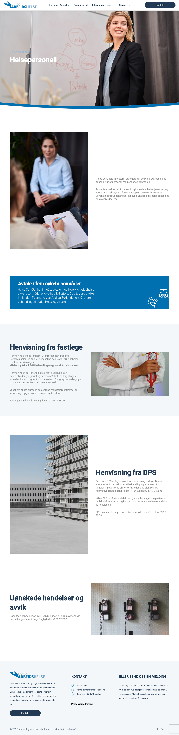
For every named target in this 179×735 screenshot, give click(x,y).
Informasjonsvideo (102, 5)
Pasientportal (81, 5)
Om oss (123, 5)
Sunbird (165, 728)
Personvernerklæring (82, 704)
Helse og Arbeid (58, 5)
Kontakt (160, 5)
